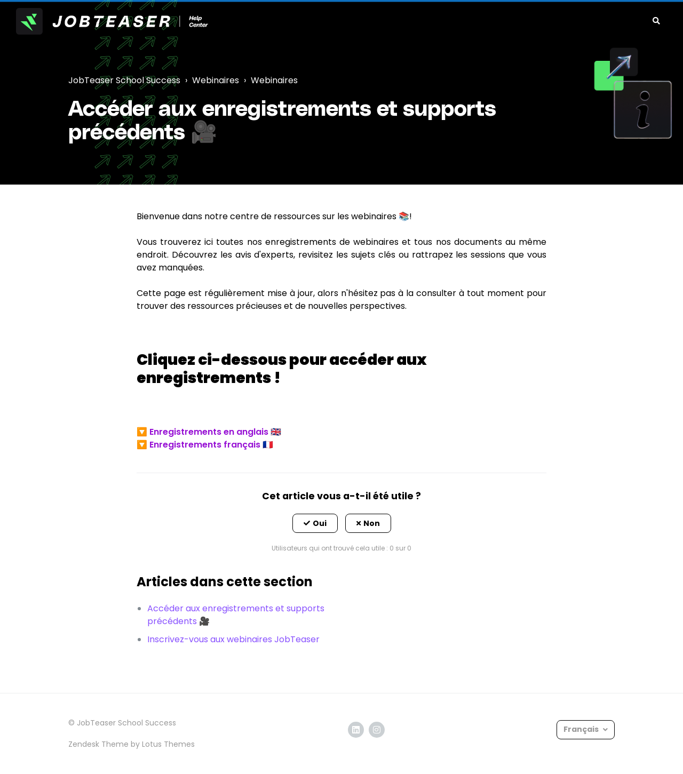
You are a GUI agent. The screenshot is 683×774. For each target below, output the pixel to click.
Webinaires (215, 80)
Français (581, 729)
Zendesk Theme (98, 744)
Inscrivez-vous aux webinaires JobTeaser (233, 639)
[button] (315, 523)
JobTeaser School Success (124, 80)
